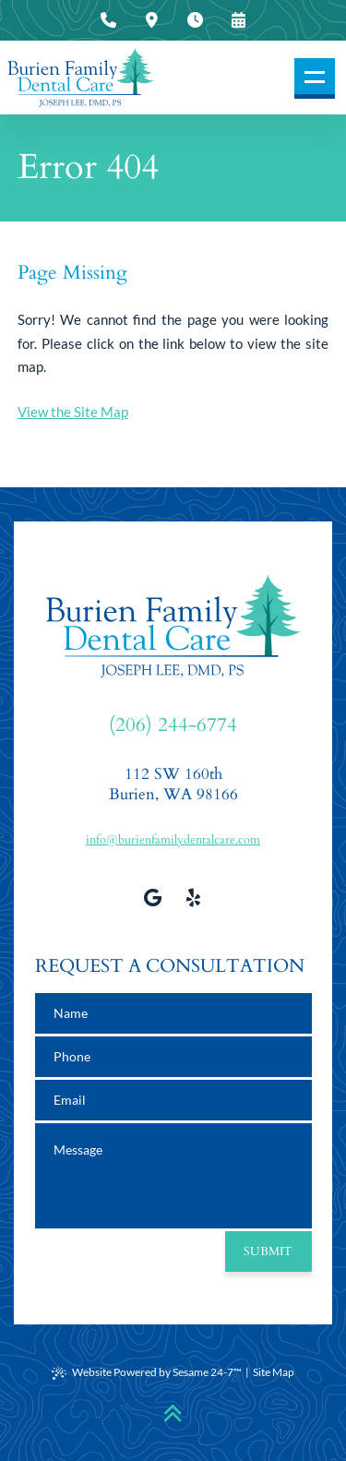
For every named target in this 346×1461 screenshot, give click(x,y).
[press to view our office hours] (194, 20)
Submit (268, 1251)
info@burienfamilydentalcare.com (173, 840)
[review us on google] (153, 897)
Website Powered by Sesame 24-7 (147, 1372)
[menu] (314, 78)
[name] (173, 1013)
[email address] (173, 1100)
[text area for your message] (173, 1175)
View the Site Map (73, 411)
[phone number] (173, 1056)
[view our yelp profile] (193, 897)
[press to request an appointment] (238, 20)
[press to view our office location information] (151, 20)
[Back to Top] (173, 1413)
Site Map (273, 1372)
